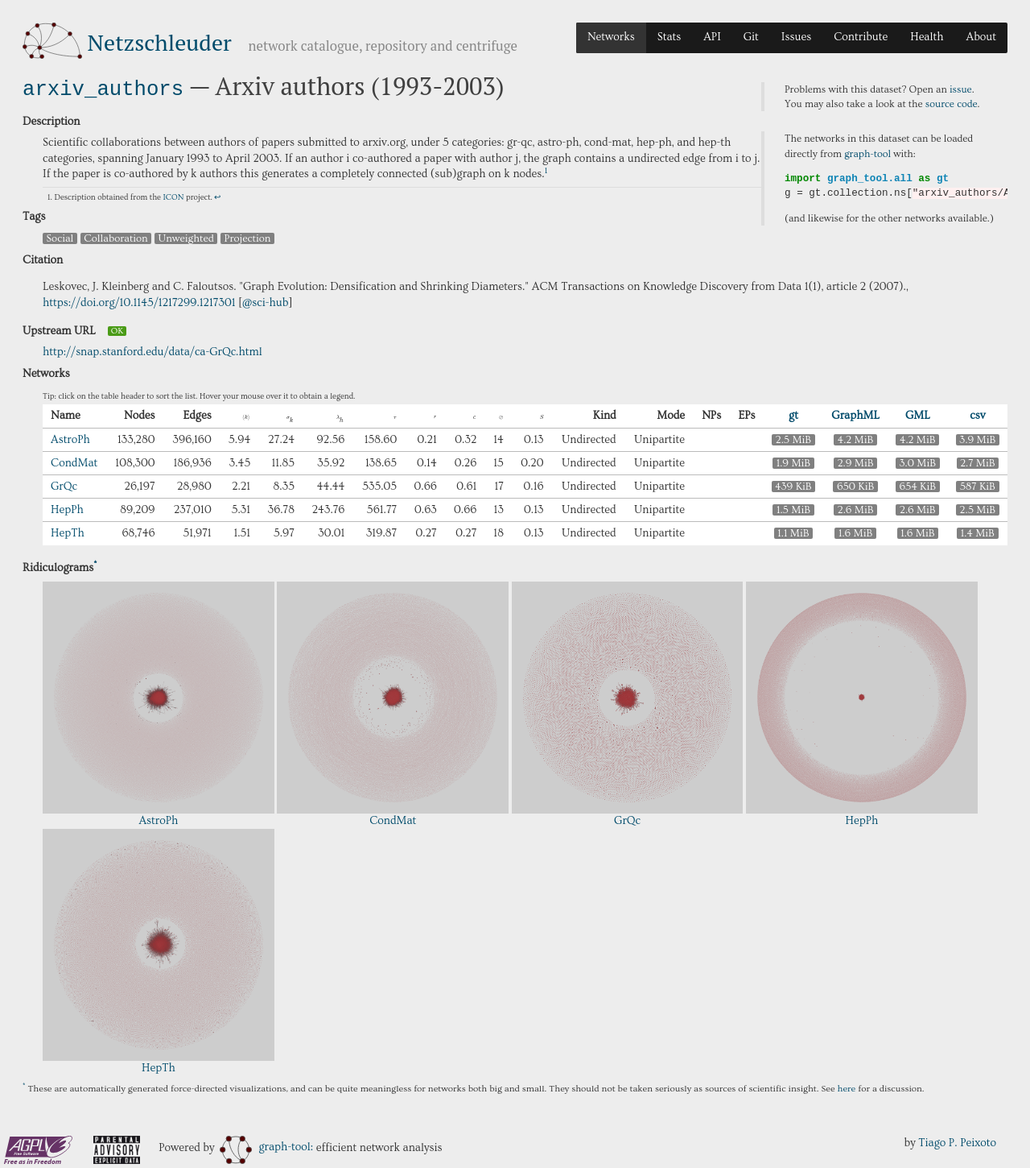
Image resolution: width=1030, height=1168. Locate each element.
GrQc (64, 484)
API (712, 37)
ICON (173, 196)
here (847, 1087)
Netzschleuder (160, 42)
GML (917, 414)
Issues (796, 37)
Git (751, 37)
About (981, 37)
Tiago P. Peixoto (957, 1141)
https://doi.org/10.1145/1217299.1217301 (139, 301)
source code (951, 104)
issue (961, 89)
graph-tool (867, 153)
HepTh (67, 531)
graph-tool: (266, 1145)
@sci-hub (265, 301)
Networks (611, 37)
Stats (669, 37)
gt (793, 414)
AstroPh (70, 438)
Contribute (861, 37)
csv (977, 414)
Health (926, 37)
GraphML (855, 414)
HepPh (67, 508)
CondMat (74, 461)
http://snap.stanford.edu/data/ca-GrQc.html (152, 350)
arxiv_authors (103, 87)
